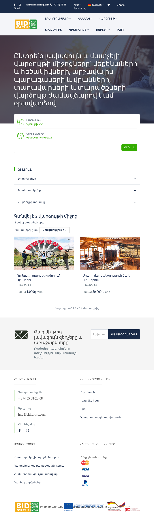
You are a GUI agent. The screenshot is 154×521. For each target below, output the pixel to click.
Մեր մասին (87, 392)
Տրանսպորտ (53, 29)
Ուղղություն (34, 120)
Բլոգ (120, 29)
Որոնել (129, 147)
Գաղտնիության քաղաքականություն (39, 465)
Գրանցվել (79, 8)
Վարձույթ (108, 18)
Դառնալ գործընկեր (27, 482)
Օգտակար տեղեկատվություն (100, 417)
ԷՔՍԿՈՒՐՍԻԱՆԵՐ (58, 18)
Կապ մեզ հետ (89, 400)
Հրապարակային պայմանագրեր (36, 457)
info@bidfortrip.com (37, 4)
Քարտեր (103, 29)
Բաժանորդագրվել (124, 334)
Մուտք (121, 5)
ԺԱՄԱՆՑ (85, 18)
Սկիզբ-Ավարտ (36, 133)
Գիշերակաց (79, 29)
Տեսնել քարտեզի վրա (29, 222)
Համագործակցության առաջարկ (36, 474)
